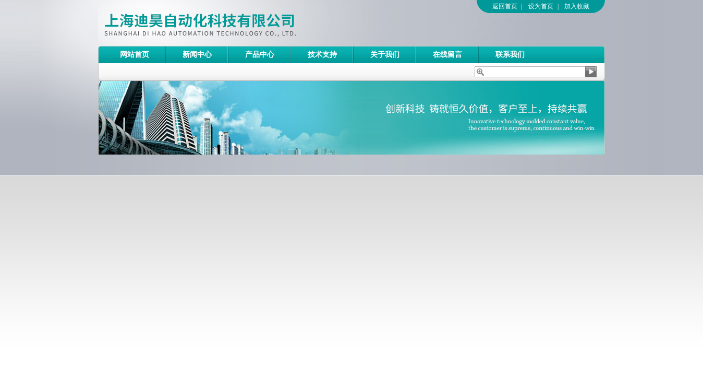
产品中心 (259, 54)
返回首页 (504, 6)
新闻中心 (197, 54)
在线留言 (447, 54)
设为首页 (540, 6)
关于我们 (384, 54)
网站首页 (134, 54)
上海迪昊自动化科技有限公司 (241, 23)
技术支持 (322, 54)
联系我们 (510, 54)
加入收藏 (576, 6)
